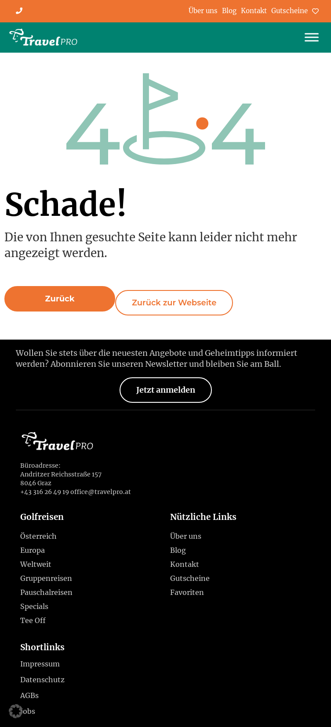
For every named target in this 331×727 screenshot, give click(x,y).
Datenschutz (42, 679)
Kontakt (254, 11)
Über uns (203, 11)
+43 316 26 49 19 (44, 492)
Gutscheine (289, 11)
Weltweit (38, 564)
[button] (59, 299)
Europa (34, 550)
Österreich (40, 536)
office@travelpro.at (100, 492)
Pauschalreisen (46, 592)
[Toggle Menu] (312, 37)
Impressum (40, 663)
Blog (229, 11)
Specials (36, 606)
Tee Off (33, 620)
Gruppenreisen (46, 578)
